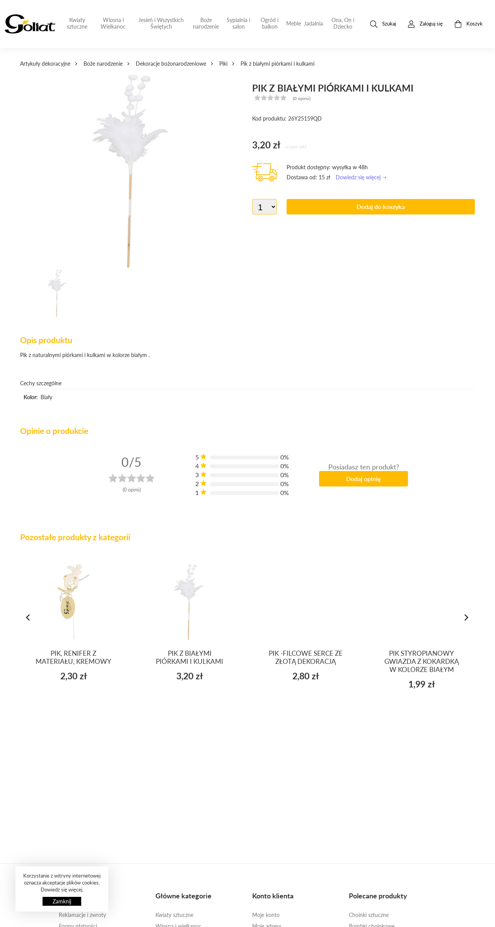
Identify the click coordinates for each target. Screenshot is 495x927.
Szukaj (383, 24)
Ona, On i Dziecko (342, 23)
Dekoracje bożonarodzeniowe (171, 63)
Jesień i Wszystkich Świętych (161, 23)
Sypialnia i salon (238, 23)
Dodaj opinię (363, 478)
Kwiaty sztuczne (77, 23)
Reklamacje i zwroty (82, 915)
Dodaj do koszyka (381, 206)
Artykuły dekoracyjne (45, 63)
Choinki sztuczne (369, 915)
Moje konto (266, 915)
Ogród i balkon (269, 23)
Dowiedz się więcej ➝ (361, 177)
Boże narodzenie (206, 23)
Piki (223, 63)
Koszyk (468, 24)
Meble (293, 23)
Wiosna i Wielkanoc (113, 23)
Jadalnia (313, 23)
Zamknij (62, 901)
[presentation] (28, 617)
